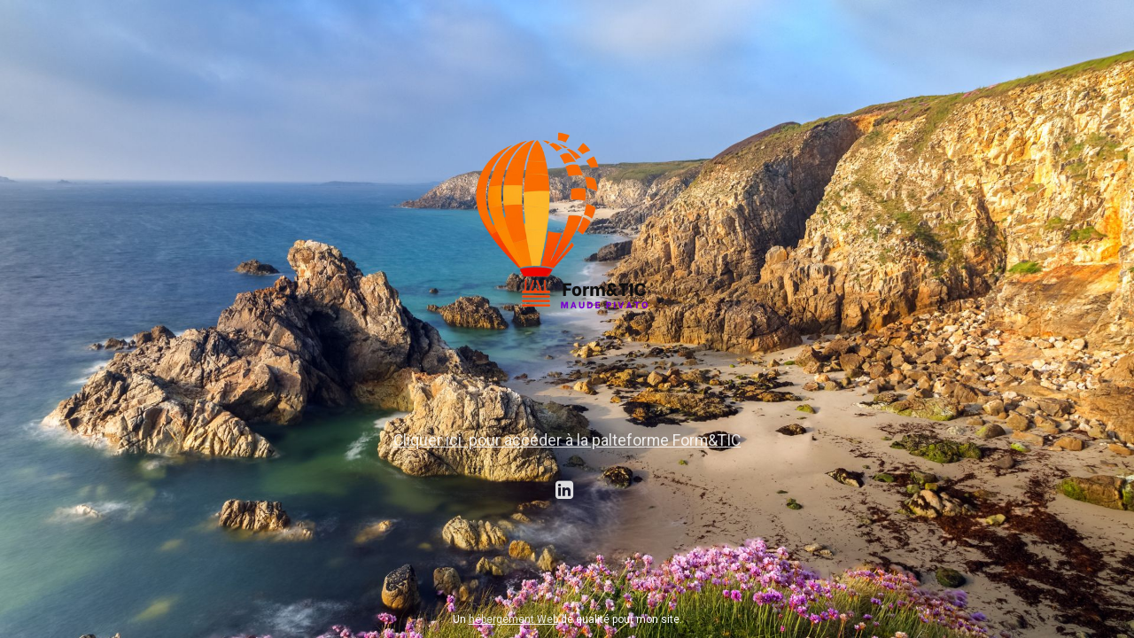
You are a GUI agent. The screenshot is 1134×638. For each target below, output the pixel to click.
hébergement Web (513, 619)
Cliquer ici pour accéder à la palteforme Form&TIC (567, 440)
